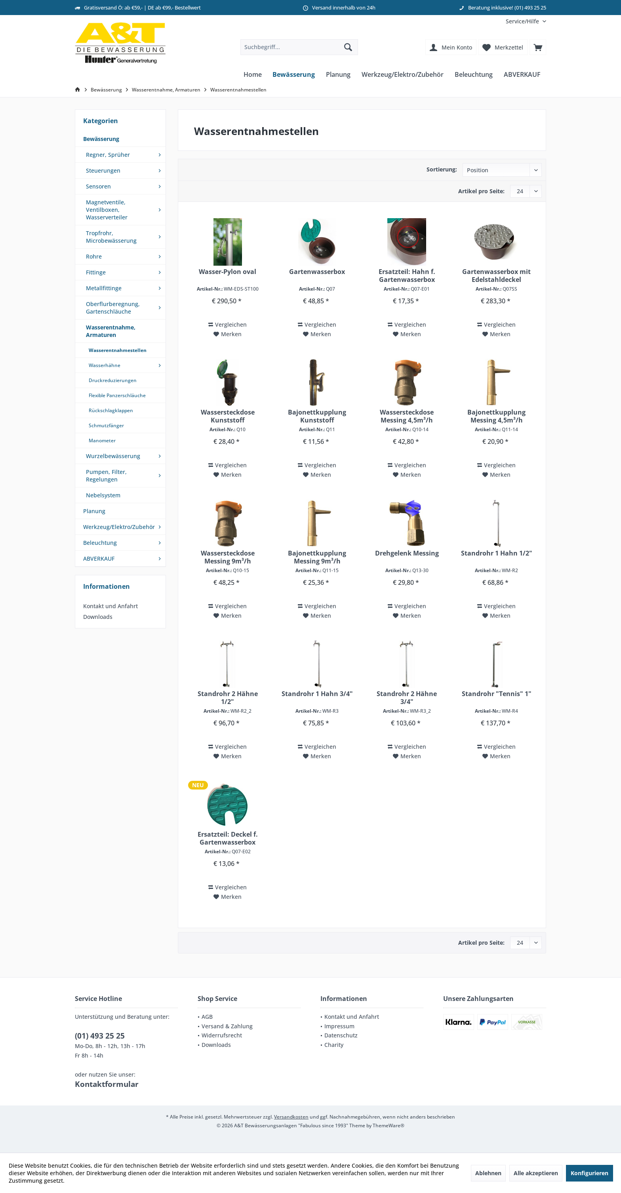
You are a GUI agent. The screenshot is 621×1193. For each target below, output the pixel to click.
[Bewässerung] (293, 75)
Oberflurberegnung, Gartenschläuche (113, 307)
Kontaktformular (107, 1084)
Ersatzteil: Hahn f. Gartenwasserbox (407, 276)
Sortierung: (442, 169)
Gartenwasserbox (317, 272)
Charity (333, 1044)
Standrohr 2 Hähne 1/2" (228, 698)
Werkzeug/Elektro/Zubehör (119, 527)
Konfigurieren (589, 1173)
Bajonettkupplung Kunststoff (317, 416)
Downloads (97, 616)
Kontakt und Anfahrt (110, 606)
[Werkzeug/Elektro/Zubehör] (402, 75)
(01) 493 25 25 (100, 1036)
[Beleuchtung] (473, 75)
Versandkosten (291, 1116)
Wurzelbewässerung (113, 456)
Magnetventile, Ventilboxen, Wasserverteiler (107, 209)
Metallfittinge (104, 288)
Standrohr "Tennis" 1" (496, 694)
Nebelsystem (103, 495)
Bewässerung (101, 139)
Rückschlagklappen (111, 410)
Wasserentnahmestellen (118, 350)
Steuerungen (103, 170)
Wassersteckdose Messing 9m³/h (228, 557)
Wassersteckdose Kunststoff (228, 416)
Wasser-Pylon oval (227, 272)
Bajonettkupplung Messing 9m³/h (317, 557)
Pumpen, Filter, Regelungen (106, 475)
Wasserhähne (104, 365)
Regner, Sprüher (108, 154)
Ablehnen (488, 1173)
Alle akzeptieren (536, 1173)
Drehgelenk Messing (407, 553)
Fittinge (96, 272)
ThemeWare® (388, 1125)
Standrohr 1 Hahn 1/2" (496, 553)
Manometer (102, 440)
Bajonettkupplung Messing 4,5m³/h (496, 416)
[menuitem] (523, 21)
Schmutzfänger (106, 425)
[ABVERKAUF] (522, 75)
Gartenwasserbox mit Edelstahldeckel (496, 276)
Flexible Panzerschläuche (117, 395)
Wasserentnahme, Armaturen (110, 331)
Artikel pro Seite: (481, 191)
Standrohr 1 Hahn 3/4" (317, 694)
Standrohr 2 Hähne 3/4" (407, 698)
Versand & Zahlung (227, 1026)
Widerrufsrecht (222, 1035)
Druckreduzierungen (113, 380)
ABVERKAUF (98, 558)
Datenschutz (341, 1035)
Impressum (339, 1026)
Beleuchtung (100, 542)
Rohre (94, 256)
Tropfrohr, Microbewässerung (111, 236)
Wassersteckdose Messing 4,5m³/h (407, 416)
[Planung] (338, 75)
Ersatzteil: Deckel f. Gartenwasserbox (228, 838)
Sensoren (98, 186)
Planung (94, 511)
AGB (207, 1016)
